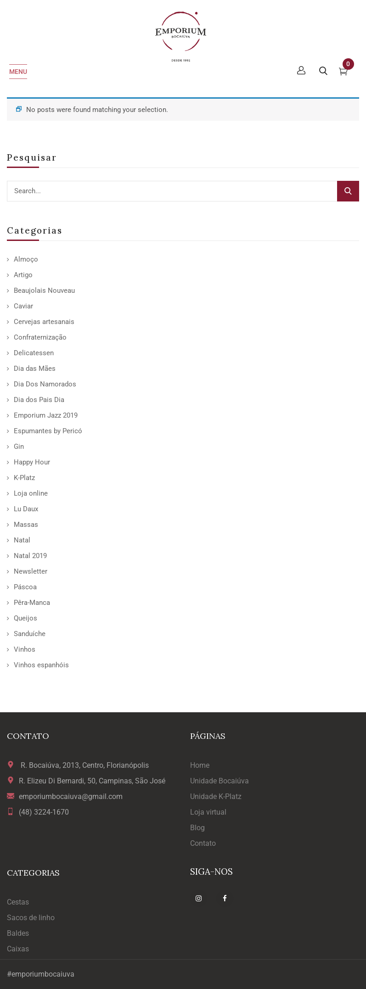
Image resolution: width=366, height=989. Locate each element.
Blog (197, 827)
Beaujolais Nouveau (44, 290)
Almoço (26, 259)
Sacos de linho (31, 917)
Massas (26, 524)
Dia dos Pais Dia (39, 400)
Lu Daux (26, 509)
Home (199, 765)
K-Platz (24, 478)
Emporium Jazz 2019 (46, 415)
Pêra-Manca (32, 602)
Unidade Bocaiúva (219, 781)
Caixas (18, 948)
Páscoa (25, 587)
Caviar (23, 306)
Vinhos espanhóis (41, 665)
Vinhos (24, 649)
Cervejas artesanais (44, 322)
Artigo (23, 275)
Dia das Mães (35, 368)
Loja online (31, 493)
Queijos (25, 618)
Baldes (18, 933)
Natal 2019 (30, 556)
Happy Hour (32, 462)
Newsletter (30, 571)
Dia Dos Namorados (45, 384)
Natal (22, 540)
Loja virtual (208, 812)
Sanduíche (29, 634)
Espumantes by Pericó (48, 431)
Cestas (18, 902)
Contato (203, 843)
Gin (19, 446)
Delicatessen (34, 353)
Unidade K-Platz (216, 796)
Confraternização (40, 337)
